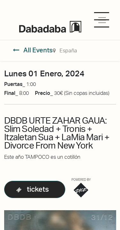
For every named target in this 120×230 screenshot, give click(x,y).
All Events (33, 50)
